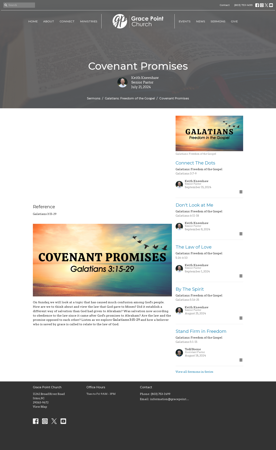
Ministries (88, 21)
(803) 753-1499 (243, 5)
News (200, 21)
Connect (67, 21)
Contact (225, 5)
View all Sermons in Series (194, 371)
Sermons (218, 21)
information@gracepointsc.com (170, 399)
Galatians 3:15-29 (126, 320)
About (48, 21)
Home (33, 21)
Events (185, 21)
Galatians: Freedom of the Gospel (130, 98)
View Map (40, 406)
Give (234, 21)
